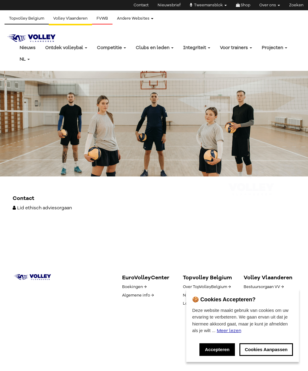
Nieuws (27, 48)
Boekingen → (134, 287)
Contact (141, 5)
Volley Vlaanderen (70, 18)
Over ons (269, 5)
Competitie (111, 48)
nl (25, 59)
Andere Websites (135, 18)
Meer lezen (229, 331)
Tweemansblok (208, 5)
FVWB (102, 18)
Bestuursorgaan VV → (264, 287)
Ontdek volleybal (66, 48)
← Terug (21, 134)
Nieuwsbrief (169, 5)
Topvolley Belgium (26, 18)
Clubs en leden (155, 48)
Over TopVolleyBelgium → (207, 287)
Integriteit (196, 48)
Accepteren (217, 349)
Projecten (274, 48)
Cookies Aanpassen (266, 349)
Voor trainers (236, 48)
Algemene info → (138, 295)
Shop (243, 5)
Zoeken (296, 5)
